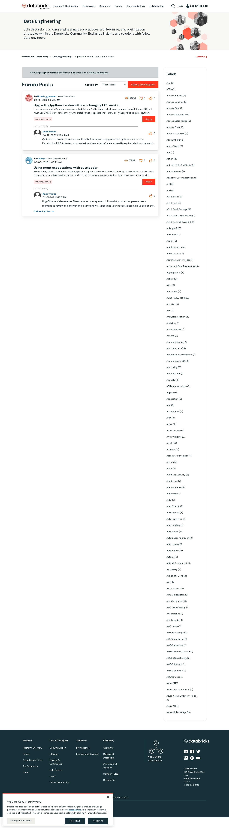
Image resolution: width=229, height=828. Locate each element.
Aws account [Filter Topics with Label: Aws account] (173, 588)
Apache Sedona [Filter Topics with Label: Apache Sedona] (174, 342)
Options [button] (200, 56)
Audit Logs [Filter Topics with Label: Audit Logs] (172, 481)
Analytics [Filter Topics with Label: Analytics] (171, 323)
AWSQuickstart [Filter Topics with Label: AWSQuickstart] (174, 664)
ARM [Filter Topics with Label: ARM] (168, 417)
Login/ (199, 5)
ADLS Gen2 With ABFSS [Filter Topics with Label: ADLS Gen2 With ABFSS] (178, 222)
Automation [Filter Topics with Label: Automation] (172, 550)
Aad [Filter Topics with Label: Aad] (168, 83)
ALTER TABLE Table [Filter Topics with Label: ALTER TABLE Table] (175, 297)
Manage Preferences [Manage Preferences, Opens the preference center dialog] (21, 820)
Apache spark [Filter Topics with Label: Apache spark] (173, 348)
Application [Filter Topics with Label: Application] (172, 398)
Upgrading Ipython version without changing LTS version (77, 105)
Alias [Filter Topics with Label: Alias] (168, 285)
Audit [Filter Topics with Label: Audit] (169, 468)
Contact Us (109, 780)
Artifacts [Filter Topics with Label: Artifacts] (170, 449)
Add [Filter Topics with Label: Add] (168, 190)
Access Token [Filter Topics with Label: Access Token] (173, 127)
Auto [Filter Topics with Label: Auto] (169, 500)
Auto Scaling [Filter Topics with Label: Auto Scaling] (173, 506)
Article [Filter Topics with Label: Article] (169, 443)
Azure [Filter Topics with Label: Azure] (169, 683)
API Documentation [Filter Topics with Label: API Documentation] (176, 386)
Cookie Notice (74, 809)
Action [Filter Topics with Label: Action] (169, 158)
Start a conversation (143, 84)
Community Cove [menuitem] (136, 6)
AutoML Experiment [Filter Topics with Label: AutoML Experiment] (176, 563)
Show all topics (98, 72)
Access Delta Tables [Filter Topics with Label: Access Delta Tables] (176, 120)
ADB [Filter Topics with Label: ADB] (168, 184)
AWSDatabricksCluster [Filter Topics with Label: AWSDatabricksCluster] (178, 651)
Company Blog (110, 773)
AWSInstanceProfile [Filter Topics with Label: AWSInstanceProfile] (176, 657)
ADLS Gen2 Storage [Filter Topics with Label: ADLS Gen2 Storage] (176, 209)
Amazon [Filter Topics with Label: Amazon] (170, 304)
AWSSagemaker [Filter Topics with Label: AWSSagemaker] (174, 670)
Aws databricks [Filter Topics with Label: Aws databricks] (174, 601)
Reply (149, 119)
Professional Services (87, 753)
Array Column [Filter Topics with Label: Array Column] (173, 430)
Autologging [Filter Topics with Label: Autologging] (172, 544)
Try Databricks (30, 766)
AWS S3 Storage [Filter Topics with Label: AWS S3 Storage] (175, 632)
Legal (52, 776)
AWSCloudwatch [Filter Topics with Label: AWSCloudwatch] (175, 639)
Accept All (98, 820)
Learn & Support (59, 740)
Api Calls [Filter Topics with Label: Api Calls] (170, 379)
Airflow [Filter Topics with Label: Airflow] (170, 278)
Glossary (54, 753)
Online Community (59, 782)
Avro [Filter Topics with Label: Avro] (168, 582)
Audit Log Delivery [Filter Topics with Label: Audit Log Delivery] (175, 474)
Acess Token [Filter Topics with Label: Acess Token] (172, 146)
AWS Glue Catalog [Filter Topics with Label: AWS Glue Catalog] (176, 607)
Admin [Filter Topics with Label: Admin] (169, 240)
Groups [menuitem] (118, 6)
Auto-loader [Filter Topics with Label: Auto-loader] (172, 512)
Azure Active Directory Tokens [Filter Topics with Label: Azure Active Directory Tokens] (182, 695)
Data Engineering (61, 56)
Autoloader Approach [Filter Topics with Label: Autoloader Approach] (177, 537)
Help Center (56, 770)
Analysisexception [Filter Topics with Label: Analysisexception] (175, 316)
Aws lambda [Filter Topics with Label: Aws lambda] (172, 620)
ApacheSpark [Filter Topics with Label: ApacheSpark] (173, 373)
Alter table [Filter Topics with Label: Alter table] (171, 291)
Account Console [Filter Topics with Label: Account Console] (175, 133)
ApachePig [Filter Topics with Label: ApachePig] (171, 367)
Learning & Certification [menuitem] (66, 6)
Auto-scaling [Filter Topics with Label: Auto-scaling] (173, 525)
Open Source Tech (32, 760)
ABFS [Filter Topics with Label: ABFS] (169, 89)
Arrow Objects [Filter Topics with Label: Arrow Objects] (173, 436)
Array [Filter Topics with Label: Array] (169, 424)
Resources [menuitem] (104, 6)
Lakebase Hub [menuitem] (157, 6)
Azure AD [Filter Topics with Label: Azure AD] (171, 705)
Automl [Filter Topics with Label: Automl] (170, 556)
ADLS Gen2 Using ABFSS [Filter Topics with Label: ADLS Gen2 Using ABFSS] (179, 215)
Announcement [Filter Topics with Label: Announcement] (174, 329)
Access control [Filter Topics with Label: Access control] (174, 95)
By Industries (83, 747)
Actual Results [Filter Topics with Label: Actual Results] (173, 171)
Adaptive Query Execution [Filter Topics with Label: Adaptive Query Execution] (180, 177)
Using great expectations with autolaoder (66, 168)
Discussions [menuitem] (89, 6)
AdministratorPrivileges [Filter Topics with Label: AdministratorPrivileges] (178, 259)
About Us (108, 747)
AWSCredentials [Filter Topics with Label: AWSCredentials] (174, 645)
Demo (26, 772)
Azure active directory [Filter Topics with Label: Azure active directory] (178, 689)
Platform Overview (32, 747)
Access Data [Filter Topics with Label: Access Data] (173, 108)
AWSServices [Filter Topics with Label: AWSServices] (173, 676)
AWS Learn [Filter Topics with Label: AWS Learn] (172, 626)
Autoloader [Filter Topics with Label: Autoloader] (172, 531)
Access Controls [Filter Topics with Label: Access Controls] (175, 101)
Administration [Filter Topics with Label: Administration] (174, 247)
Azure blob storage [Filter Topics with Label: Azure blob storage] (176, 712)
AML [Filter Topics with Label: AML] (168, 310)
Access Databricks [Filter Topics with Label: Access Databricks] (176, 114)
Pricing (26, 753)
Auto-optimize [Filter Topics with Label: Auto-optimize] (174, 518)
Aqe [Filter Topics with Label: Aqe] (168, 405)
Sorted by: (91, 84)
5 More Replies (42, 211)
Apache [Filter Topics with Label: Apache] (170, 335)
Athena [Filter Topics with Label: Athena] (170, 462)
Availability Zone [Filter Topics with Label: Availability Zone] (174, 575)
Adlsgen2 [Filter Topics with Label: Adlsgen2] (171, 234)
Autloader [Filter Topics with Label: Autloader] (171, 493)
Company (108, 740)
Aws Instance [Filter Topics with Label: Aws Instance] (173, 613)
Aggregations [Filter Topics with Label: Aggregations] (173, 272)
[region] (58, 809)
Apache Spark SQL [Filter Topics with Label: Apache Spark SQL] (176, 361)
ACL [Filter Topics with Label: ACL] (168, 152)
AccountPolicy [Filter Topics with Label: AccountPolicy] (173, 139)
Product (27, 740)
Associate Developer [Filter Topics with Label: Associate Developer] (177, 455)
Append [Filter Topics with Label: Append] (170, 392)
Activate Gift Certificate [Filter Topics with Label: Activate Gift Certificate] (178, 165)
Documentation (58, 747)
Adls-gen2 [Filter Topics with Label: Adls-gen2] (171, 228)
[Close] (108, 797)
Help (180, 6)
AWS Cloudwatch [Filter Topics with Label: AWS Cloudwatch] (175, 594)
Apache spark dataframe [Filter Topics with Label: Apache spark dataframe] (179, 354)
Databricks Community (36, 7)
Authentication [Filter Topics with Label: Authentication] (174, 487)
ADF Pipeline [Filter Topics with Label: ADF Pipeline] (172, 196)
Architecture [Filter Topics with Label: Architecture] (172, 411)
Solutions (81, 740)
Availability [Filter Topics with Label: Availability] (171, 569)
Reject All (75, 820)
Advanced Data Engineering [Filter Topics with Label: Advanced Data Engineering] (180, 266)
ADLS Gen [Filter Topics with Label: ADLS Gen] (171, 203)
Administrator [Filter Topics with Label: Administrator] (173, 253)
